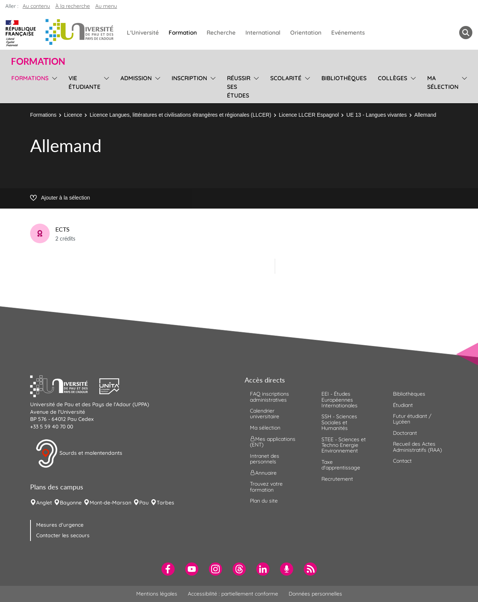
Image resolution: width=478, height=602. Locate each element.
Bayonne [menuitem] (71, 502)
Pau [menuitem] (144, 502)
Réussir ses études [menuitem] (238, 87)
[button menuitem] (465, 32)
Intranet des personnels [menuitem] (264, 459)
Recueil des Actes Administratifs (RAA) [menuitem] (417, 446)
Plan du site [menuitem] (264, 500)
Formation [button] (38, 61)
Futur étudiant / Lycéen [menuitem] (412, 419)
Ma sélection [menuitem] (442, 82)
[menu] (53, 86)
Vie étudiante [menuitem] (84, 82)
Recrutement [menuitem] (337, 479)
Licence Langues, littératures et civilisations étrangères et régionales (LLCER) (180, 115)
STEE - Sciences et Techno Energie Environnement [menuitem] (343, 445)
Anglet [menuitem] (44, 502)
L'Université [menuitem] (143, 32)
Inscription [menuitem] (189, 78)
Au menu (106, 6)
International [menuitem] (262, 32)
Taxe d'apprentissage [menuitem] (340, 465)
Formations (43, 115)
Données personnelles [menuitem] (315, 593)
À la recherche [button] (72, 6)
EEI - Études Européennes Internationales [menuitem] (339, 399)
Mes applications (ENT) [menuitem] (272, 442)
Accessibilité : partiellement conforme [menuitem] (233, 593)
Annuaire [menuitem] (263, 472)
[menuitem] (168, 569)
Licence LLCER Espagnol (309, 115)
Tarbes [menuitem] (165, 502)
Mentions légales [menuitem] (156, 593)
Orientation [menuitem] (305, 32)
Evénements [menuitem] (348, 32)
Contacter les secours (63, 535)
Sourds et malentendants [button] (78, 454)
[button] (64, 385)
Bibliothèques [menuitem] (344, 78)
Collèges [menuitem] (392, 78)
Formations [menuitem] (30, 78)
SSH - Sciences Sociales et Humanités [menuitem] (339, 422)
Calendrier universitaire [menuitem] (264, 413)
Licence (73, 115)
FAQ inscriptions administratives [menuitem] (269, 396)
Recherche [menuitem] (221, 32)
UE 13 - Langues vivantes (376, 115)
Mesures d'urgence (60, 524)
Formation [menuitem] (183, 32)
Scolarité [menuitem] (285, 78)
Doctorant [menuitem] (405, 433)
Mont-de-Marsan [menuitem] (110, 502)
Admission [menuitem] (136, 78)
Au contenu (36, 6)
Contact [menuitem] (402, 460)
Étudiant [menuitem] (403, 405)
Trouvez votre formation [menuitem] (266, 486)
